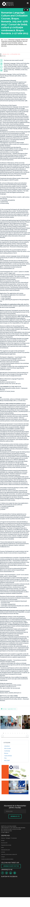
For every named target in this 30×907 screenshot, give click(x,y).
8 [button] (19, 733)
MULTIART (7, 760)
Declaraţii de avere (5, 849)
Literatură (7, 746)
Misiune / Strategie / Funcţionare (9, 838)
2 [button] (5, 733)
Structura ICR (4, 842)
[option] (11, 722)
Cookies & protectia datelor (7, 859)
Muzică (6, 753)
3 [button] (8, 733)
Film (5, 758)
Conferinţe (7, 751)
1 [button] (3, 733)
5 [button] (12, 733)
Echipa (2, 840)
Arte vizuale (7, 748)
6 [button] (15, 733)
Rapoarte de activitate (6, 845)
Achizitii (3, 852)
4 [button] (10, 733)
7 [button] (17, 733)
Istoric (2, 847)
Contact (3, 856)
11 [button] (27, 733)
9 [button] (22, 733)
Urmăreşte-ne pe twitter (11, 866)
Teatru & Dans (8, 755)
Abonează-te (15, 816)
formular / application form (8, 709)
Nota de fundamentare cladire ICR (9, 854)
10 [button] (24, 733)
